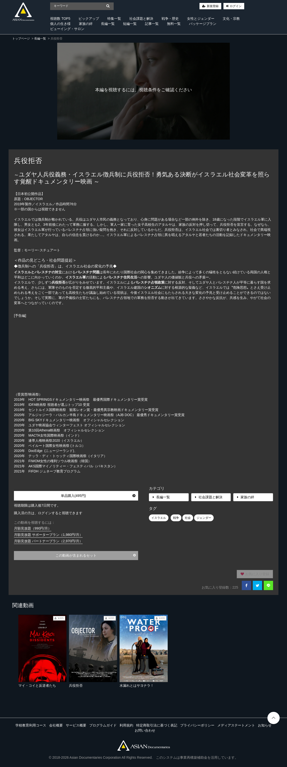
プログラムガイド (103, 725)
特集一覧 (114, 18)
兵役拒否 (76, 685)
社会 (188, 518)
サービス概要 (76, 725)
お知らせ (265, 725)
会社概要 (56, 725)
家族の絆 (86, 24)
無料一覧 (174, 24)
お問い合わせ (145, 730)
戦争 (176, 518)
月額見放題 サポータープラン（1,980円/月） (48, 535)
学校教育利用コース (30, 725)
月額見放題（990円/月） (32, 528)
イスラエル (158, 518)
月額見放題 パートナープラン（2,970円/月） (48, 541)
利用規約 (126, 725)
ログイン (236, 6)
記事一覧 (152, 24)
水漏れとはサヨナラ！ (137, 685)
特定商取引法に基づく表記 (156, 725)
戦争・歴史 (170, 18)
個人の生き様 (60, 24)
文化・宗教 (231, 18)
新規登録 (213, 6)
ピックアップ (88, 18)
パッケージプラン (202, 24)
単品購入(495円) (98, 496)
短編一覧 (130, 24)
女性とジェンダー (200, 18)
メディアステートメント (236, 725)
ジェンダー (204, 518)
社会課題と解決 (141, 18)
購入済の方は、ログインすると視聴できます (48, 513)
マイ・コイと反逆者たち (37, 685)
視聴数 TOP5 (60, 18)
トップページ (21, 38)
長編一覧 (108, 24)
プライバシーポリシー (197, 725)
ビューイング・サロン (67, 29)
